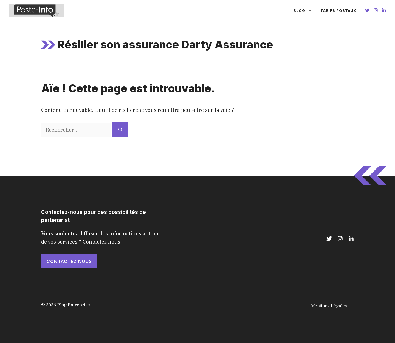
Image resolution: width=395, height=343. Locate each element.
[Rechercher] (120, 129)
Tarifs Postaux (338, 10)
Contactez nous (69, 261)
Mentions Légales (329, 306)
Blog (305, 10)
